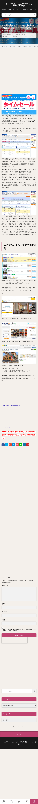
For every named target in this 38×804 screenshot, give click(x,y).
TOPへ (34, 801)
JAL (14, 10)
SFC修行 (4, 10)
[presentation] (14, 640)
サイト (3, 620)
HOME (5, 46)
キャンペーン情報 (28, 10)
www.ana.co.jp (6, 427)
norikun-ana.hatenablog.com (10, 405)
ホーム (4, 801)
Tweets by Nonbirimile (19, 727)
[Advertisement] (19, 71)
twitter (26, 801)
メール (4, 612)
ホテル (19, 10)
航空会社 (12, 46)
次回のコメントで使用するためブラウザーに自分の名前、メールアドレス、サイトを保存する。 (19, 630)
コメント (5, 585)
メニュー (19, 801)
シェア (11, 801)
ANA (9, 10)
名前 (3, 604)
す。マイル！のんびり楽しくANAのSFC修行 (19, 5)
